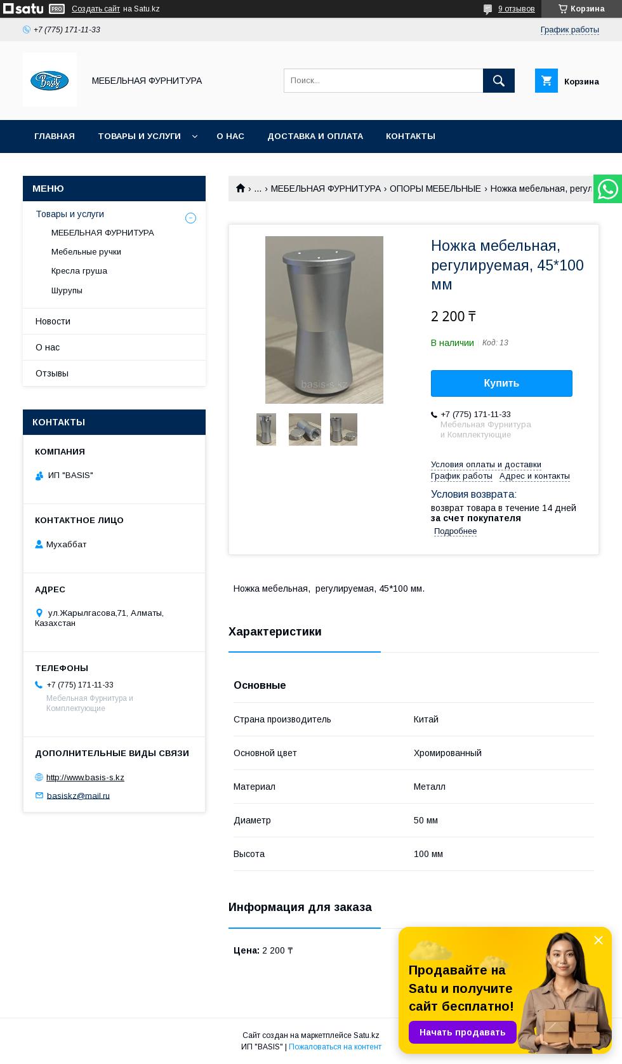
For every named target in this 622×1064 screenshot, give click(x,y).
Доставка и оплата (315, 136)
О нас (230, 136)
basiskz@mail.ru (78, 795)
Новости (53, 321)
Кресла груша (79, 271)
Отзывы (52, 373)
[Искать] (499, 81)
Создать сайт (96, 8)
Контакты (410, 136)
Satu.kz (367, 1035)
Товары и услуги (139, 136)
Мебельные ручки (86, 251)
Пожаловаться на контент (335, 1046)
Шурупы (67, 290)
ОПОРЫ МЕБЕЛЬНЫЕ (435, 188)
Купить (502, 383)
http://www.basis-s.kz (85, 777)
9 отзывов (516, 8)
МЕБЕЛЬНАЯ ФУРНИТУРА (326, 188)
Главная (54, 136)
